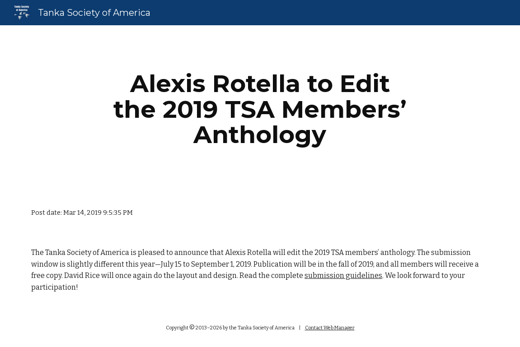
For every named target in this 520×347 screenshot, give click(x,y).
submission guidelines (343, 275)
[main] (260, 109)
